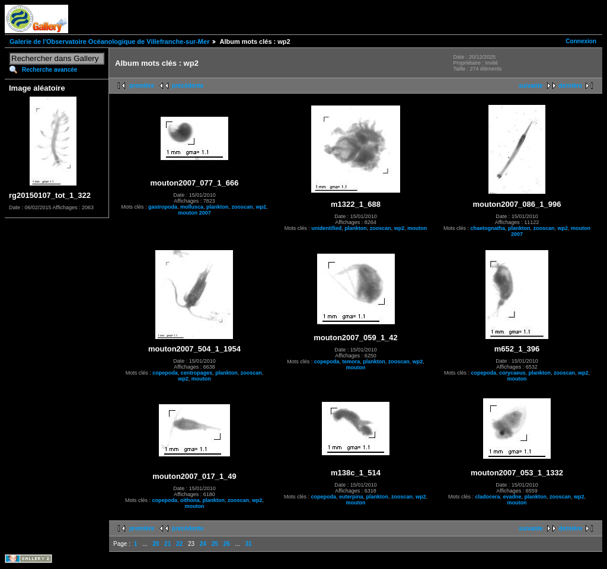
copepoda (165, 373)
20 (155, 544)
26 (226, 544)
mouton (417, 228)
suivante (531, 85)
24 (203, 544)
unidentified (326, 228)
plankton (217, 207)
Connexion (581, 41)
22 (179, 544)
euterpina (351, 497)
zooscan (242, 207)
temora (351, 362)
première (141, 85)
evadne (512, 497)
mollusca (191, 207)
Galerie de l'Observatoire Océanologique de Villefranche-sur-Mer (109, 41)
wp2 (261, 207)
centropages (197, 373)
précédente (187, 85)
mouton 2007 (194, 213)
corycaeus (512, 373)
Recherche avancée (49, 69)
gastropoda (162, 207)
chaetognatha (487, 228)
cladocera (487, 497)
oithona (190, 500)
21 (167, 544)
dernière (570, 85)
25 (215, 544)
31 (248, 544)
